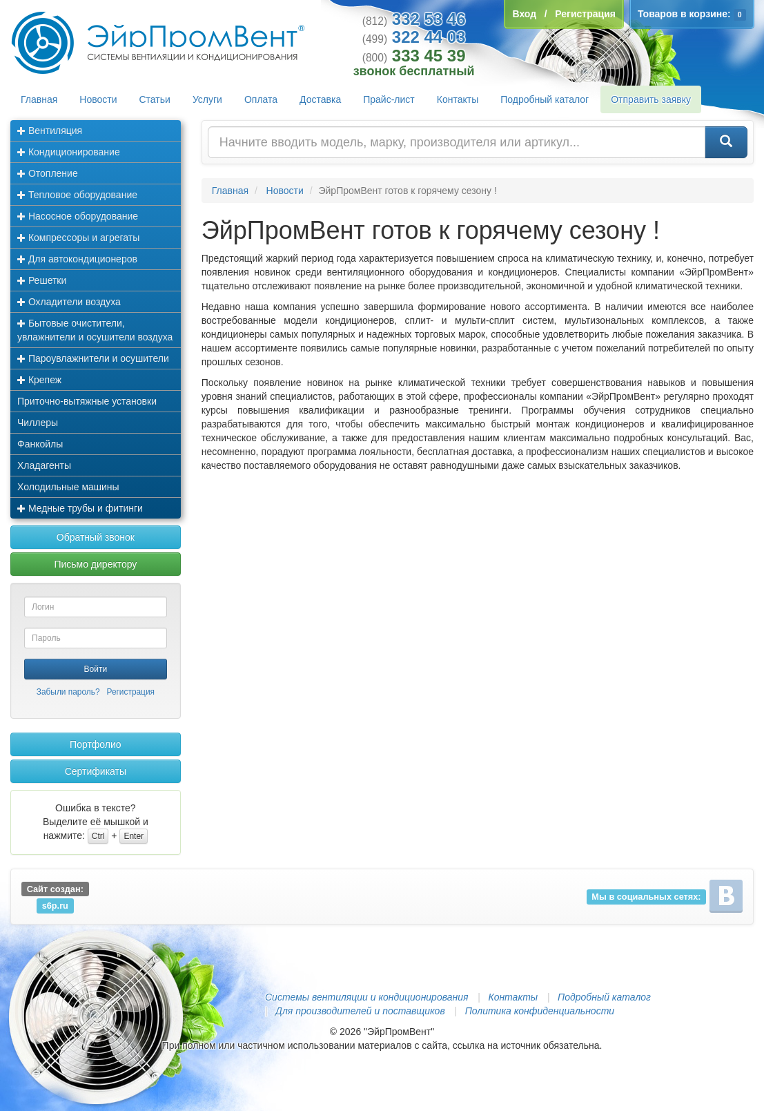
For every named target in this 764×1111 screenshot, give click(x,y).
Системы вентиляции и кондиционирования (366, 997)
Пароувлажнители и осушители (93, 358)
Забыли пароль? (68, 692)
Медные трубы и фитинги (80, 508)
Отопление (47, 173)
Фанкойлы (40, 444)
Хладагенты (44, 465)
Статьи (154, 99)
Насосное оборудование (77, 216)
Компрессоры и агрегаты (78, 237)
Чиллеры (37, 422)
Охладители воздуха (69, 301)
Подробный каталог (544, 99)
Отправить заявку (651, 99)
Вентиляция (49, 130)
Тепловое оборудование (77, 194)
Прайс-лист (389, 99)
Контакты (457, 99)
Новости (98, 99)
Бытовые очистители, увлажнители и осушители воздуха (95, 330)
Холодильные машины (68, 486)
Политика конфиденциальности (539, 1010)
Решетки (41, 280)
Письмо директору (95, 564)
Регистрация (130, 692)
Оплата (260, 99)
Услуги (207, 99)
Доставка (320, 99)
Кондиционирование (68, 151)
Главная (39, 99)
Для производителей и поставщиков (360, 1010)
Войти (96, 669)
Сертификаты (95, 771)
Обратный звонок (96, 537)
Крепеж (39, 379)
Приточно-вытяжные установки (87, 401)
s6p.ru (55, 905)
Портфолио (95, 744)
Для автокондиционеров (77, 258)
